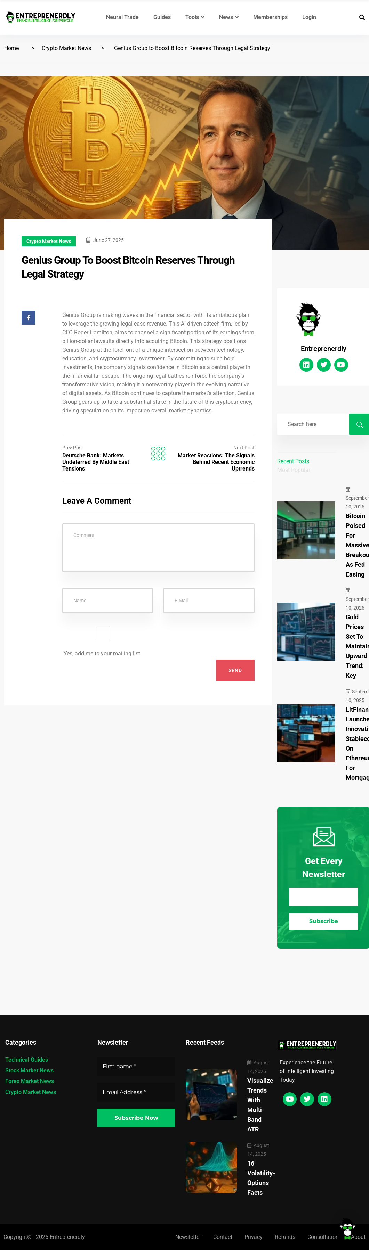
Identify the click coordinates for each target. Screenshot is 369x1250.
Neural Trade (122, 17)
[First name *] (136, 1066)
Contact (222, 1237)
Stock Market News (29, 1070)
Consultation (323, 1237)
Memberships (270, 17)
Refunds (285, 1237)
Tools (194, 17)
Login (309, 17)
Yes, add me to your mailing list (103, 642)
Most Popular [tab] (293, 470)
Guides (162, 17)
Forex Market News (29, 1081)
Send (235, 670)
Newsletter (188, 1237)
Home (11, 48)
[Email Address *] (323, 897)
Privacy (253, 1237)
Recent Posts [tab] (293, 461)
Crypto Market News (66, 48)
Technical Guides (26, 1059)
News (229, 17)
